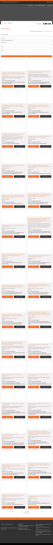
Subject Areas (3, 42)
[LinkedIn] (48, 23)
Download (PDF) (19, 86)
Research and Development (11, 80)
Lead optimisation (30, 232)
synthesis (6, 263)
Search (2, 50)
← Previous (11, 511)
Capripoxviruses (7, 82)
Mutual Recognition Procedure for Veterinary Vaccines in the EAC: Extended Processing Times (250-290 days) (12, 315)
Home (5, 23)
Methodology (34, 503)
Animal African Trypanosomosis (36, 352)
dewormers (22, 232)
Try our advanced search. (47, 31)
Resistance (36, 83)
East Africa (33, 292)
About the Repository (40, 5)
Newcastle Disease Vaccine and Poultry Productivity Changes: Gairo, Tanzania (13, 166)
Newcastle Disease (17, 172)
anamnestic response (20, 504)
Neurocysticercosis (40, 173)
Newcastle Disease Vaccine (13, 203)
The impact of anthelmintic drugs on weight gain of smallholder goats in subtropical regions (13, 134)
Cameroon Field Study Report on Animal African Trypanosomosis (38, 404)
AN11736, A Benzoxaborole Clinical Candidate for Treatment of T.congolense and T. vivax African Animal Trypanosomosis (13, 343)
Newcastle (42, 143)
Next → (42, 511)
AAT (32, 82)
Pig (5, 504)
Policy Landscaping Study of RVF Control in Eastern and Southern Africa (39, 496)
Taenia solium (12, 504)
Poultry (21, 172)
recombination (10, 83)
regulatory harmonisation (37, 293)
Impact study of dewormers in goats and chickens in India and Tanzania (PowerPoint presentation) (13, 286)
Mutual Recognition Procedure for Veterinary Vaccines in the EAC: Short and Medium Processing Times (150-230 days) (39, 285)
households (3, 113)
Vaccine (6, 173)
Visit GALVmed (49, 2)
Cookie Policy (9, 527)
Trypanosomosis (48, 232)
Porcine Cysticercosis (48, 173)
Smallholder (9, 143)
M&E (10, 112)
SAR (39, 232)
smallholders (8, 113)
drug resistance (14, 444)
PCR (13, 82)
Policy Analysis (38, 503)
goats (18, 143)
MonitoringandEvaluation (15, 112)
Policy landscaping (43, 503)
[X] (46, 23)
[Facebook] (43, 23)
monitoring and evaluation (14, 173)
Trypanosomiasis (41, 83)
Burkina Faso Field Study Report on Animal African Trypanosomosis (13, 404)
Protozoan (29, 83)
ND (39, 143)
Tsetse (50, 353)
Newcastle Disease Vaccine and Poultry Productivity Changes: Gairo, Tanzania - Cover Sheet (39, 137)
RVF (47, 503)
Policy (32, 293)
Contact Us (49, 5)
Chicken (6, 172)
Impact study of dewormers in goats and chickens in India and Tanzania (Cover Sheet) (39, 256)
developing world (14, 262)
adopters (21, 203)
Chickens (6, 232)
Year (2, 46)
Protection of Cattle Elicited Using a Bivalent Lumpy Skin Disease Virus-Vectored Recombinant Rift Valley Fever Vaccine (13, 74)
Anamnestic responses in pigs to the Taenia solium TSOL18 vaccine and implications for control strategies (13, 496)
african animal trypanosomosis (15, 352)
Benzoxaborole (45, 82)
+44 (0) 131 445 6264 (23, 528)
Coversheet (33, 143)
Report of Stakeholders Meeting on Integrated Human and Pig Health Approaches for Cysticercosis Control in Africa (39, 166)
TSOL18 (8, 504)
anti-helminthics (17, 232)
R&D (32, 83)
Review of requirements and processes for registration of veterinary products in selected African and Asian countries (13, 466)
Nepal (13, 172)
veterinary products (44, 293)
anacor (21, 352)
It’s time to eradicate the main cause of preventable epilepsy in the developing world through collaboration (13, 255)
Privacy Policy (14, 527)
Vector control (34, 504)
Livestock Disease (4, 34)
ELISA (11, 82)
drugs (16, 143)
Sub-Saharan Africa (39, 353)
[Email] (50, 23)
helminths (5, 233)
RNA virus (16, 82)
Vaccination (19, 82)
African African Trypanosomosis (38, 82)
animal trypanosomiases (7, 444)
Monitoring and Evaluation (11, 110)
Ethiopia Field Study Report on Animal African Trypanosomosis (38, 345)
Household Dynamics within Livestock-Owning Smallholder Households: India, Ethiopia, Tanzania (13, 106)
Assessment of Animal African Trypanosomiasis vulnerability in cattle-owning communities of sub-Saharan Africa (39, 465)
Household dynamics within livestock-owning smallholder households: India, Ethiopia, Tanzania (38, 106)
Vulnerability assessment (6, 414)
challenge (6, 83)
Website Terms (3, 529)
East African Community (38, 292)
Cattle (49, 82)
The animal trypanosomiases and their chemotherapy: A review (10, 435)
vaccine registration (5, 474)
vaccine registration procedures (13, 474)
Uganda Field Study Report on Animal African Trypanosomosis (12, 375)
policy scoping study (37, 322)
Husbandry (7, 203)
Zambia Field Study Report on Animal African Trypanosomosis (38, 375)
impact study (9, 233)
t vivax (10, 353)
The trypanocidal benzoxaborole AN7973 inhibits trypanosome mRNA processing (38, 72)
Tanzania (21, 112)
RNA (34, 83)
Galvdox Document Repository (8, 8)
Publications (30, 5)
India (9, 112)
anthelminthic (13, 143)
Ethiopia (6, 112)
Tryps (45, 83)
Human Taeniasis (34, 173)
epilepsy (19, 262)
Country (2, 38)
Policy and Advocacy (36, 172)
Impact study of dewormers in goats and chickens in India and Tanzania (13, 226)
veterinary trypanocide (20, 444)
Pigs (43, 173)
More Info (7, 86)
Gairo (36, 143)
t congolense (7, 353)
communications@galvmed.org (26, 529)
